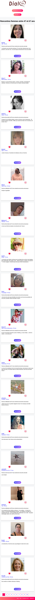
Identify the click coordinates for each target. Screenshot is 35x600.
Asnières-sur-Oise (5, 577)
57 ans (11, 470)
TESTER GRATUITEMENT (17, 10)
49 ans (8, 292)
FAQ (18, 598)
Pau (2, 505)
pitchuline (4, 398)
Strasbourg (4, 363)
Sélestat (3, 221)
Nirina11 (3, 78)
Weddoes (4, 113)
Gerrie (3, 291)
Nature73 (4, 327)
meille (3, 433)
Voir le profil (17, 56)
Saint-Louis (4, 186)
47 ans (7, 221)
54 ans (8, 434)
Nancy (3, 115)
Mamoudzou (4, 79)
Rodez (3, 257)
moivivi (3, 362)
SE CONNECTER (17, 14)
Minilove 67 (4, 220)
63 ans (11, 577)
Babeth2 (3, 149)
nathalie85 (4, 469)
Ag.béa (3, 256)
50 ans (5, 43)
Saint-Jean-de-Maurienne (7, 328)
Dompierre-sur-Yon (6, 470)
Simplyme (4, 504)
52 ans (8, 186)
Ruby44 (3, 42)
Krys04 (3, 540)
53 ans (7, 399)
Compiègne (4, 292)
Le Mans (3, 541)
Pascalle (3, 575)
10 (27, 594)
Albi (2, 43)
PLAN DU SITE (25, 598)
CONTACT (32, 598)
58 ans (5, 505)
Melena (3, 184)
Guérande (4, 434)
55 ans (9, 79)
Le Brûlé (3, 399)
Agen (3, 150)
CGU (21, 598)
